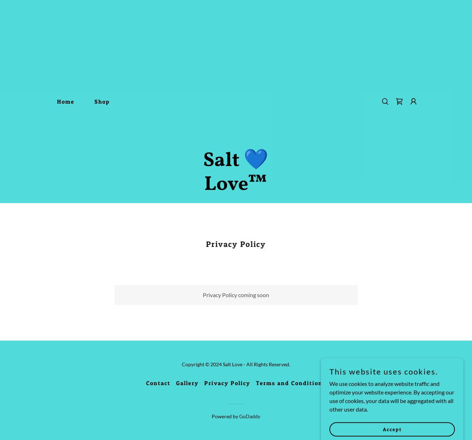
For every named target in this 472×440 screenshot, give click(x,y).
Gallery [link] (187, 383)
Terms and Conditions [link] (291, 383)
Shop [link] (102, 101)
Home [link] (66, 101)
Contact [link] (158, 383)
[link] (235, 187)
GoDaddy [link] (249, 416)
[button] (413, 101)
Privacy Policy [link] (227, 383)
